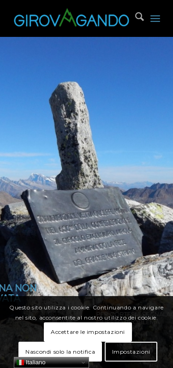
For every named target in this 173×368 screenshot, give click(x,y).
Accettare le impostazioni (88, 331)
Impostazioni (131, 351)
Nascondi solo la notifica (60, 351)
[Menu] (155, 18)
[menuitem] (135, 18)
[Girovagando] (72, 18)
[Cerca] (135, 18)
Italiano (31, 362)
